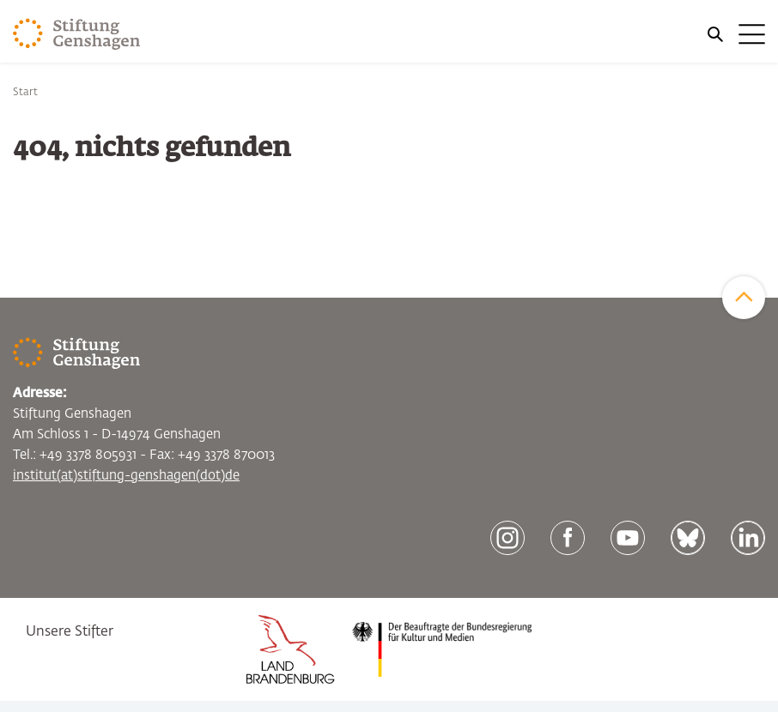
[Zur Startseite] (77, 34)
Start (25, 92)
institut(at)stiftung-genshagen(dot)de (126, 475)
